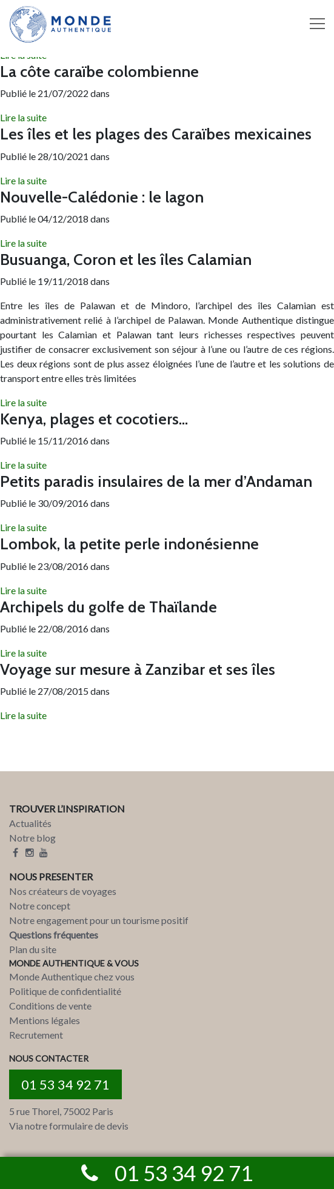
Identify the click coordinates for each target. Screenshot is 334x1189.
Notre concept (39, 905)
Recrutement (36, 1034)
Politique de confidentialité (65, 991)
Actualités (30, 823)
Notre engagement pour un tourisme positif (99, 920)
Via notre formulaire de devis (69, 1125)
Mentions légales (44, 1020)
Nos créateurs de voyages (62, 891)
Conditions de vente (50, 1005)
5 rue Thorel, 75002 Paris (61, 1111)
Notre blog (32, 837)
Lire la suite (23, 117)
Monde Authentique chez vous (72, 976)
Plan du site (32, 949)
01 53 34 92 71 (65, 1084)
